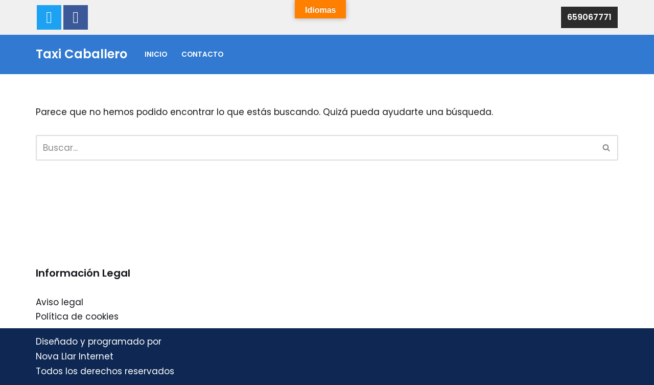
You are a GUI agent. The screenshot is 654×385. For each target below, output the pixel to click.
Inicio (156, 54)
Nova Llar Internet (74, 356)
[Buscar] (315, 148)
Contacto (202, 54)
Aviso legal (59, 302)
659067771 (589, 17)
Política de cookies (77, 316)
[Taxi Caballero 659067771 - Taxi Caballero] (81, 54)
